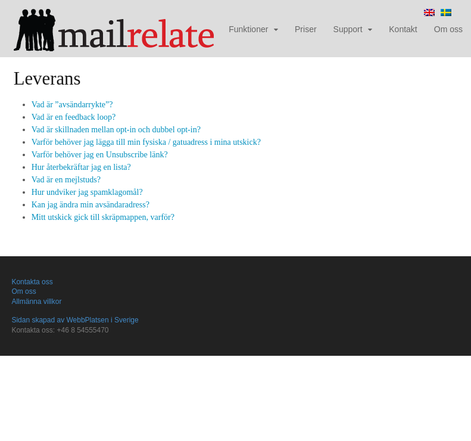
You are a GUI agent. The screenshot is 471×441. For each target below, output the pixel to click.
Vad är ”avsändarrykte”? (72, 104)
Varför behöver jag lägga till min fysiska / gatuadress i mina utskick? (146, 142)
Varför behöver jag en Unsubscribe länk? (100, 154)
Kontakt (403, 29)
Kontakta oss (31, 282)
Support (348, 29)
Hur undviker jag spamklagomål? (87, 192)
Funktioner (248, 29)
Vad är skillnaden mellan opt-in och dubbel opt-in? (116, 129)
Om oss (448, 29)
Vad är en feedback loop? (74, 117)
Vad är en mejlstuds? (66, 179)
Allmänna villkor (36, 301)
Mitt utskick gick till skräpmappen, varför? (103, 217)
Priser (306, 29)
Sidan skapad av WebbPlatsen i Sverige (74, 320)
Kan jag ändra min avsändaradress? (90, 204)
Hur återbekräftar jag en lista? (81, 167)
